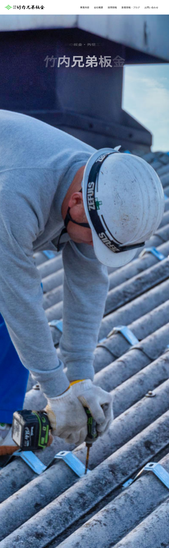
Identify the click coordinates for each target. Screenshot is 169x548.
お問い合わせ (151, 7)
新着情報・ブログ (131, 7)
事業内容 (84, 7)
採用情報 (112, 7)
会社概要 (98, 7)
